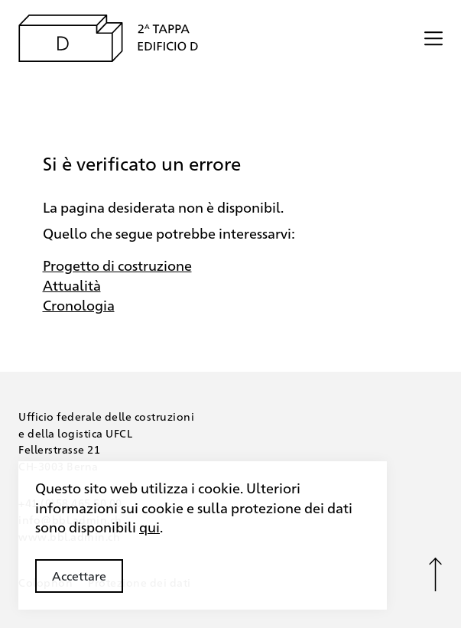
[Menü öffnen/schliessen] (433, 38)
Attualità (72, 284)
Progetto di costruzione (117, 264)
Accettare (79, 576)
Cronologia (79, 304)
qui (149, 526)
